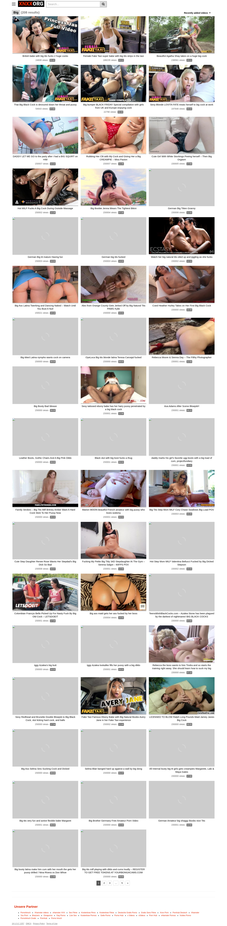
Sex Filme (73, 902)
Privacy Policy (39, 913)
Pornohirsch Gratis (28, 907)
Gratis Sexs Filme (148, 902)
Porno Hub (118, 905)
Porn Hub (153, 905)
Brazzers (36, 905)
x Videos (131, 905)
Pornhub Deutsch (180, 902)
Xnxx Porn (164, 902)
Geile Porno (105, 905)
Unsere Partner (26, 896)
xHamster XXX (58, 902)
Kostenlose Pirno (88, 902)
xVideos (142, 905)
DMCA (28, 913)
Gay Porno (60, 905)
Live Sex (73, 905)
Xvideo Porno (185, 905)
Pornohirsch (25, 902)
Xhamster (195, 902)
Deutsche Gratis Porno (127, 902)
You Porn (24, 905)
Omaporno (48, 905)
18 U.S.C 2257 (18, 913)
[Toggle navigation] (15, 4)
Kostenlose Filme (106, 902)
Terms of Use (52, 913)
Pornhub (43, 907)
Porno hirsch (56, 907)
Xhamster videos (42, 902)
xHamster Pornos (168, 905)
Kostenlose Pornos (88, 905)
